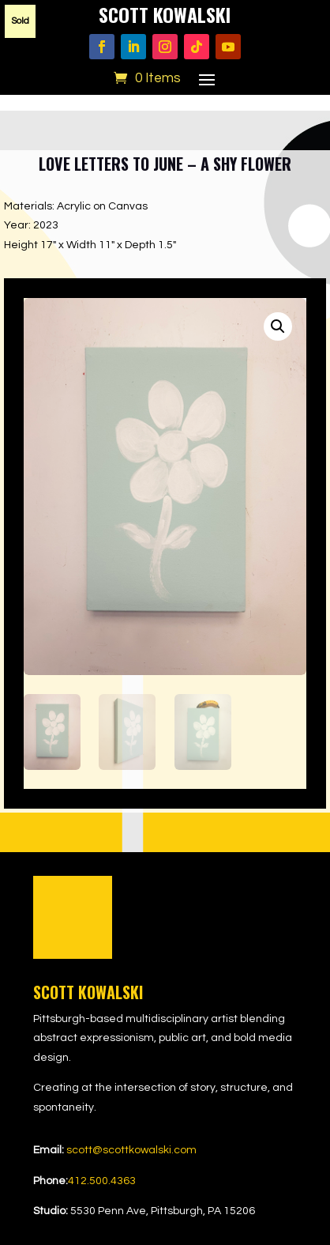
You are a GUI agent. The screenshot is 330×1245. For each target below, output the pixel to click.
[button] (278, 326)
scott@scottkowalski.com (131, 1150)
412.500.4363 (102, 1181)
